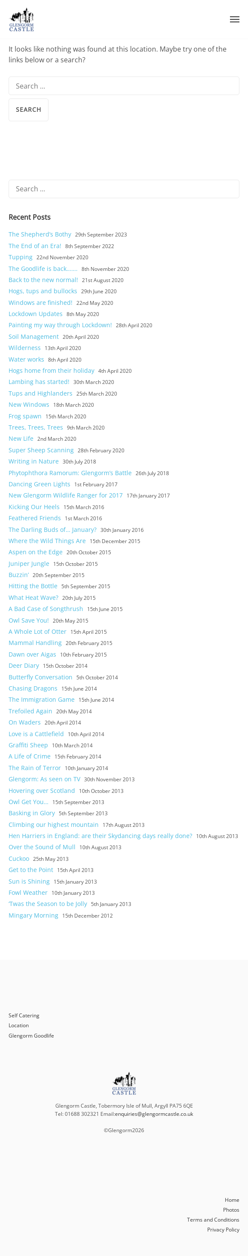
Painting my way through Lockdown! (60, 325)
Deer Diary (24, 665)
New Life (21, 438)
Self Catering (24, 1015)
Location (19, 1025)
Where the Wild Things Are (47, 541)
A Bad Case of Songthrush (46, 609)
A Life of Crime (30, 756)
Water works (26, 359)
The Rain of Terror (35, 768)
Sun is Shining (29, 881)
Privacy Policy (223, 1229)
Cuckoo (19, 858)
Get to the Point (31, 870)
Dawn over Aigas (32, 654)
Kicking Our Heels (34, 507)
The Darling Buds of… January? (53, 529)
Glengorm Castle (21, 19)
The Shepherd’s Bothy (40, 234)
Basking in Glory (32, 813)
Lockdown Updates (36, 314)
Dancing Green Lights (39, 484)
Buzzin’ (19, 575)
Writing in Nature (34, 461)
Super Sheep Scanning (41, 450)
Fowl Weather (28, 892)
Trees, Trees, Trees (36, 427)
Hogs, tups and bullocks (43, 291)
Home (232, 1200)
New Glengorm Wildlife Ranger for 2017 (66, 495)
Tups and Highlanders (41, 393)
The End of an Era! (35, 246)
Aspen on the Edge (36, 552)
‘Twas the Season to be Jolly (48, 904)
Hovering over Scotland (42, 790)
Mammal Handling (35, 643)
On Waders (25, 722)
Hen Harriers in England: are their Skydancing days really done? (100, 836)
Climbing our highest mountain (54, 824)
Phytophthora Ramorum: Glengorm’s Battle (70, 473)
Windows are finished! (41, 302)
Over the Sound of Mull (42, 847)
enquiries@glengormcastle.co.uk (154, 1114)
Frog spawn (25, 416)
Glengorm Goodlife (31, 1035)
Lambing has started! (39, 382)
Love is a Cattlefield (36, 734)
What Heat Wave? (33, 597)
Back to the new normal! (43, 280)
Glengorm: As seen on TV (44, 779)
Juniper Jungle (29, 563)
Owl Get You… (28, 802)
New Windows (29, 404)
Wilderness (25, 348)
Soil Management (34, 336)
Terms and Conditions (213, 1219)
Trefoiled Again (30, 711)
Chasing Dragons (33, 688)
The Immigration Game (42, 699)
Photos (231, 1209)
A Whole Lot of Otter (38, 631)
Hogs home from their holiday (51, 370)
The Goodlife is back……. (43, 268)
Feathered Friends (35, 518)
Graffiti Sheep (28, 745)
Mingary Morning (33, 915)
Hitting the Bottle (33, 586)
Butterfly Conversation (41, 677)
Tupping (21, 257)
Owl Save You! (29, 620)
